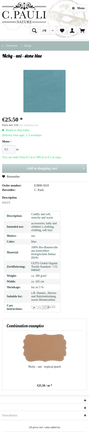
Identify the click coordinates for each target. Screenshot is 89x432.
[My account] (72, 30)
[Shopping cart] (82, 30)
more (6, 202)
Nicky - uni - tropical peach (44, 366)
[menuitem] (34, 30)
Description (9, 197)
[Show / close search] (34, 30)
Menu (78, 7)
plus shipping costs (28, 125)
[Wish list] (62, 30)
